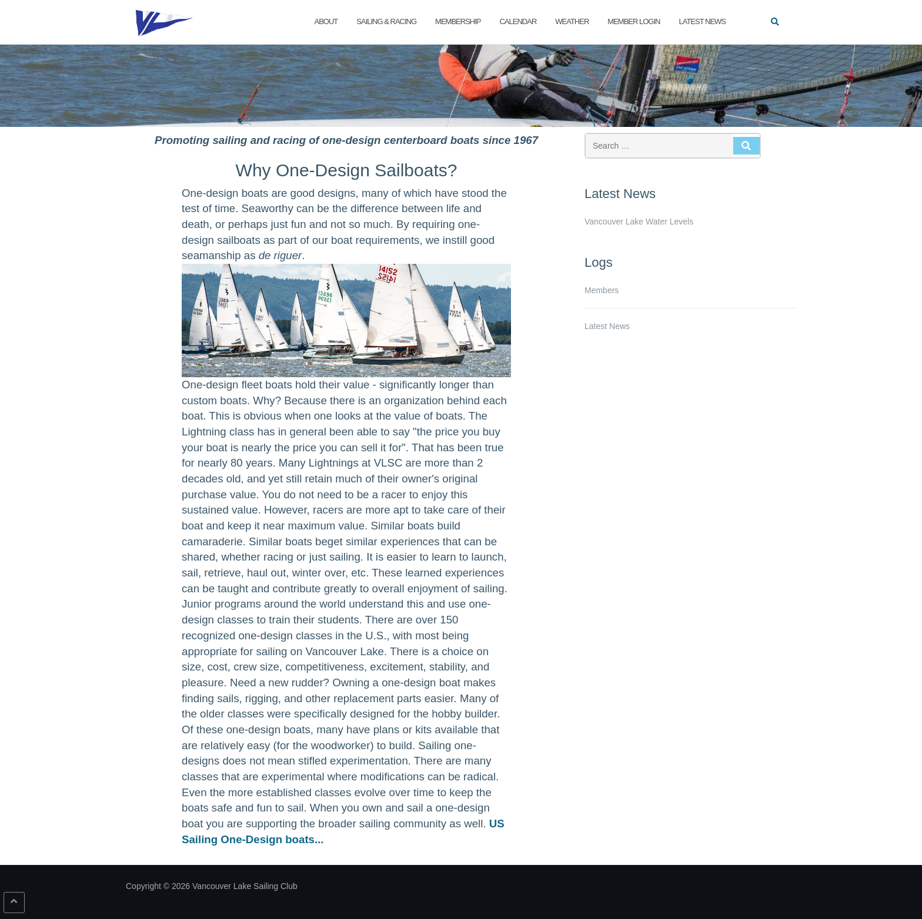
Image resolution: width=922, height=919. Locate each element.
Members (601, 290)
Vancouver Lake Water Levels (638, 221)
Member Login (633, 21)
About (326, 21)
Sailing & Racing (386, 21)
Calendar (517, 21)
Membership (457, 21)
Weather (572, 21)
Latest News (702, 21)
